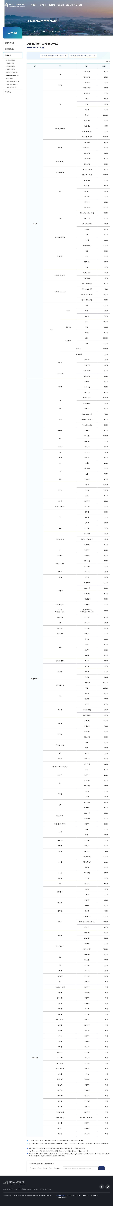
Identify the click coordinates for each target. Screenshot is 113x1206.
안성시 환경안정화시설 (11, 84)
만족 (40, 1168)
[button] (34, 5)
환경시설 (8, 55)
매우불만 (58, 1168)
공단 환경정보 (9, 78)
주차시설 (8, 92)
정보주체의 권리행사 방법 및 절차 (91, 1195)
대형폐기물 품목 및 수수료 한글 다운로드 (81, 56)
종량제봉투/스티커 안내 (12, 72)
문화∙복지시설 (9, 49)
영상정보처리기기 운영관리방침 (74, 1195)
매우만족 (34, 1168)
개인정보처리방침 (60, 1195)
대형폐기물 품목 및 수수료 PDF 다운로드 (52, 56)
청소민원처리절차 (10, 60)
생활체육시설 (9, 43)
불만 (51, 1168)
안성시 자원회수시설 (11, 87)
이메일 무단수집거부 (61, 1197)
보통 (46, 1168)
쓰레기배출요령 (10, 63)
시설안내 (35, 31)
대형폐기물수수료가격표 (12, 75)
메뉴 (107, 5)
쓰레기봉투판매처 (10, 69)
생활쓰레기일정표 (10, 66)
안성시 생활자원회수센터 (12, 81)
